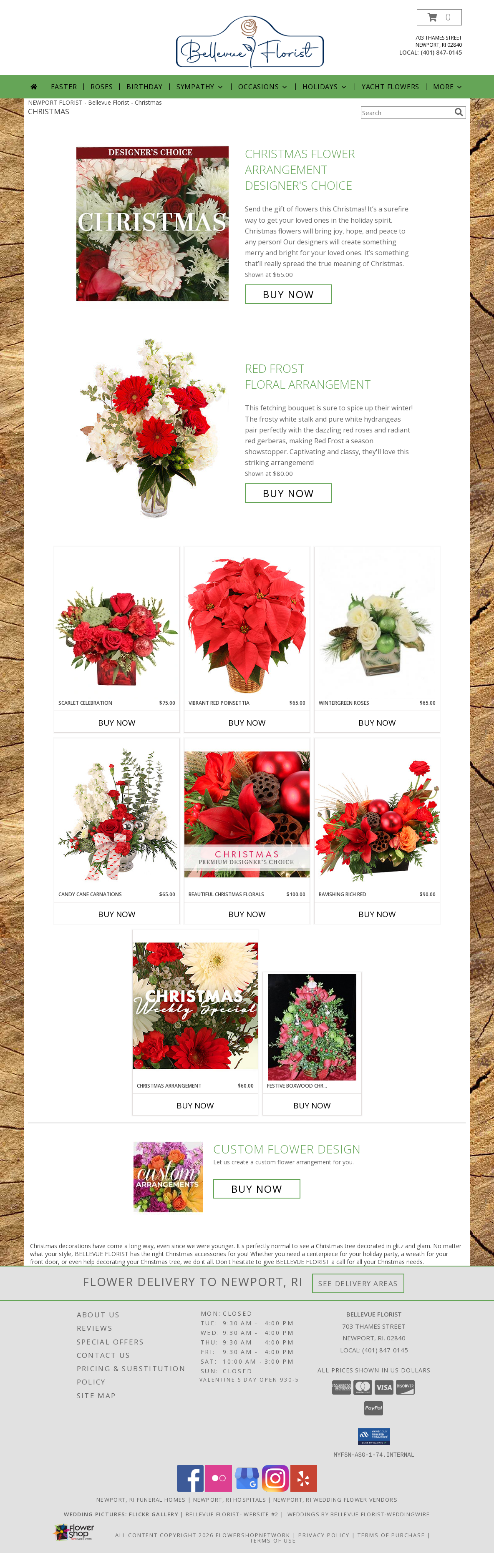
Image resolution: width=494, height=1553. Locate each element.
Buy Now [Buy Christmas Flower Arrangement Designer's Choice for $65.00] (288, 294)
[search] (459, 112)
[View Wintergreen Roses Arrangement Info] (377, 623)
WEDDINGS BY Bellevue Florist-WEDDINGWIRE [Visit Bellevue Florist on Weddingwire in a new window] (357, 1514)
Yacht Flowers (390, 86)
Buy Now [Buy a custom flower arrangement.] (256, 1189)
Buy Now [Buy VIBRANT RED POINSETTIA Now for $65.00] (247, 722)
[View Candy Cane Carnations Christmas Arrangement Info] (116, 814)
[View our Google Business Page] (247, 1489)
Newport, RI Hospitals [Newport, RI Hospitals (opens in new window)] (229, 1499)
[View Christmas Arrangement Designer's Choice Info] (195, 1005)
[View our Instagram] (275, 1489)
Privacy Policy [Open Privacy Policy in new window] (324, 1534)
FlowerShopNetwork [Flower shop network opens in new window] (253, 1534)
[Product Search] (406, 112)
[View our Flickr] (218, 1489)
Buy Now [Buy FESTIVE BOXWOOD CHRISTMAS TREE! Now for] (312, 1105)
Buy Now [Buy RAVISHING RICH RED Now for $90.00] (377, 914)
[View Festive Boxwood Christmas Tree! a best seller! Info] (312, 1027)
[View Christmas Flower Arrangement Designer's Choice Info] (158, 224)
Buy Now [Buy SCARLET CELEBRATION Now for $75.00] (117, 722)
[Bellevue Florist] (250, 41)
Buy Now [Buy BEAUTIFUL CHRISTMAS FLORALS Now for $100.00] (247, 914)
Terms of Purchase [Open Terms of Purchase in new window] (391, 1534)
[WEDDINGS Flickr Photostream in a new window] (122, 1514)
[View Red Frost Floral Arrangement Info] (158, 431)
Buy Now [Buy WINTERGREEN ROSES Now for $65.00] (377, 722)
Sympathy (200, 86)
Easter (64, 86)
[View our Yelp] (303, 1489)
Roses (102, 86)
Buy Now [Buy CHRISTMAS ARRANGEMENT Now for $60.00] (195, 1105)
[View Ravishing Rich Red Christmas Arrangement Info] (377, 814)
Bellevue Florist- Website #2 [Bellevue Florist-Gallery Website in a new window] (233, 1514)
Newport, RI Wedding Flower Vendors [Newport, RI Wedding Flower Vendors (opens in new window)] (335, 1499)
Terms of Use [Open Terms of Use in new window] (273, 1540)
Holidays (325, 86)
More (448, 86)
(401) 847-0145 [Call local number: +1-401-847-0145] (441, 52)
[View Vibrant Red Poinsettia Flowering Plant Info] (247, 623)
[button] (439, 17)
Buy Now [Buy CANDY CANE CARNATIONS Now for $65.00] (117, 914)
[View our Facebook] (190, 1489)
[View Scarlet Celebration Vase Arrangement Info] (116, 623)
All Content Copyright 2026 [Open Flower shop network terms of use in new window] (164, 1534)
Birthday (144, 86)
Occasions (263, 86)
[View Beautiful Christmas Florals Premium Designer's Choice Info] (247, 814)
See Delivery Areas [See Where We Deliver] (358, 1283)
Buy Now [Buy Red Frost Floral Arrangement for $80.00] (288, 493)
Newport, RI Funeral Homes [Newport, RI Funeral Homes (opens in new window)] (141, 1499)
